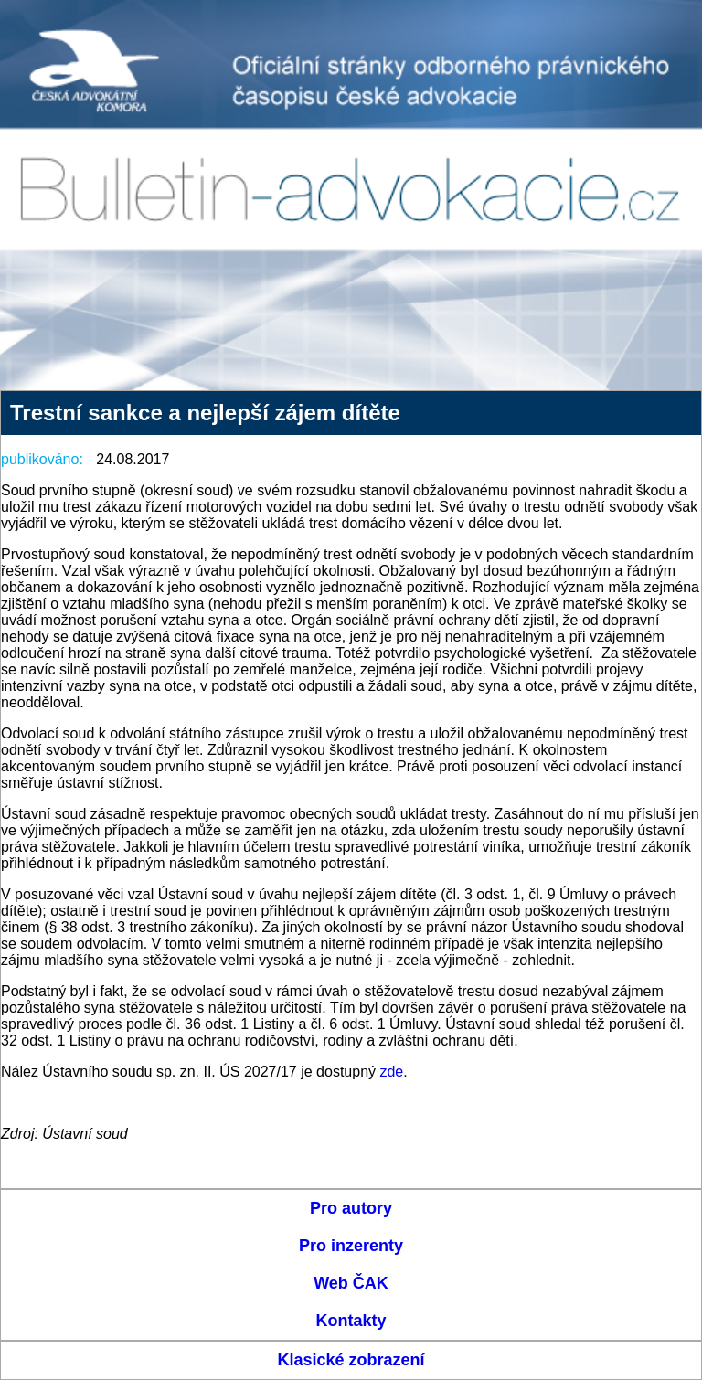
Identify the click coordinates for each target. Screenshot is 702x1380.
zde (391, 1071)
